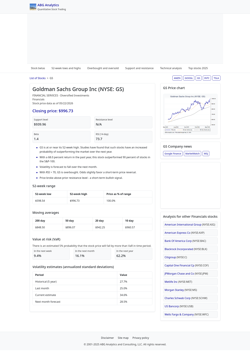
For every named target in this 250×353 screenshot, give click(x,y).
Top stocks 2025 (198, 68)
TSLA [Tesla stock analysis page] (216, 78)
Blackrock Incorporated (186, 251)
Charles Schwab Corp (186, 300)
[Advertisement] (125, 39)
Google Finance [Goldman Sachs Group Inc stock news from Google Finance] (173, 154)
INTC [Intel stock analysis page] (207, 78)
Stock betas (38, 68)
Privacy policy (140, 340)
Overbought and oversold (103, 68)
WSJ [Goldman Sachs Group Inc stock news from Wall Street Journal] (206, 154)
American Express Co (184, 235)
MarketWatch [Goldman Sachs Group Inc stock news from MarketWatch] (192, 154)
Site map (123, 340)
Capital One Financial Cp (187, 267)
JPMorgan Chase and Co (186, 275)
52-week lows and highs (66, 68)
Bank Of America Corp (185, 243)
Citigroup (176, 259)
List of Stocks (38, 78)
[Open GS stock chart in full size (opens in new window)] (190, 115)
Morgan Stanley (181, 292)
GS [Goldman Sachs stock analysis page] (198, 78)
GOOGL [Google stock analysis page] (189, 78)
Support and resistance (139, 68)
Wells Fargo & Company (187, 316)
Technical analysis (171, 68)
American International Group (190, 226)
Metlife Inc (178, 284)
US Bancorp (179, 308)
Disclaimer (107, 340)
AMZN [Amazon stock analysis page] (177, 78)
